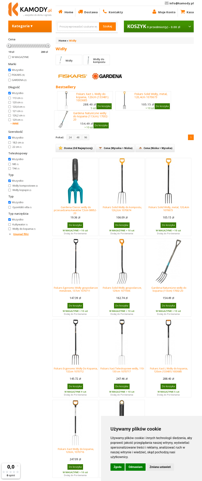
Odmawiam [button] (136, 467)
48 (78, 137)
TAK (15, 168)
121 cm (17, 111)
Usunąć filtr (21, 234)
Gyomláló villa (22, 207)
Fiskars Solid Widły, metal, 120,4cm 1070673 (150, 95)
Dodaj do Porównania (75, 233)
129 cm (17, 119)
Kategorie (22, 26)
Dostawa (87, 11)
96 (85, 137)
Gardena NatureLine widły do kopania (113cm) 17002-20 (90, 116)
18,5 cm (17, 142)
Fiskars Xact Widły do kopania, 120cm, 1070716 (76, 450)
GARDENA (19, 80)
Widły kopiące (21, 190)
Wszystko (17, 70)
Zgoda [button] (118, 467)
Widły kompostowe (24, 185)
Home (65, 11)
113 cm (17, 98)
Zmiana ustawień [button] (160, 467)
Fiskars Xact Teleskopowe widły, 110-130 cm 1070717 (122, 370)
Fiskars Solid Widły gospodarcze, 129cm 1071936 (122, 289)
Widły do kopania (24, 229)
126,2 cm (18, 115)
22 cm (17, 147)
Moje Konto (163, 11)
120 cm (17, 102)
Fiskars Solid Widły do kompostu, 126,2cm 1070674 (122, 208)
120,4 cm (18, 106)
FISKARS (18, 75)
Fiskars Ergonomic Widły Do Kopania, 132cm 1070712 (76, 370)
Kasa (187, 11)
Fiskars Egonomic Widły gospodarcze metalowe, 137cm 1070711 (76, 289)
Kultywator (20, 224)
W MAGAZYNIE (20, 57)
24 (70, 137)
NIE (15, 164)
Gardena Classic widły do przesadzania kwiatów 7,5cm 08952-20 (75, 210)
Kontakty (112, 11)
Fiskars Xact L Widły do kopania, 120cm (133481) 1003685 (92, 97)
